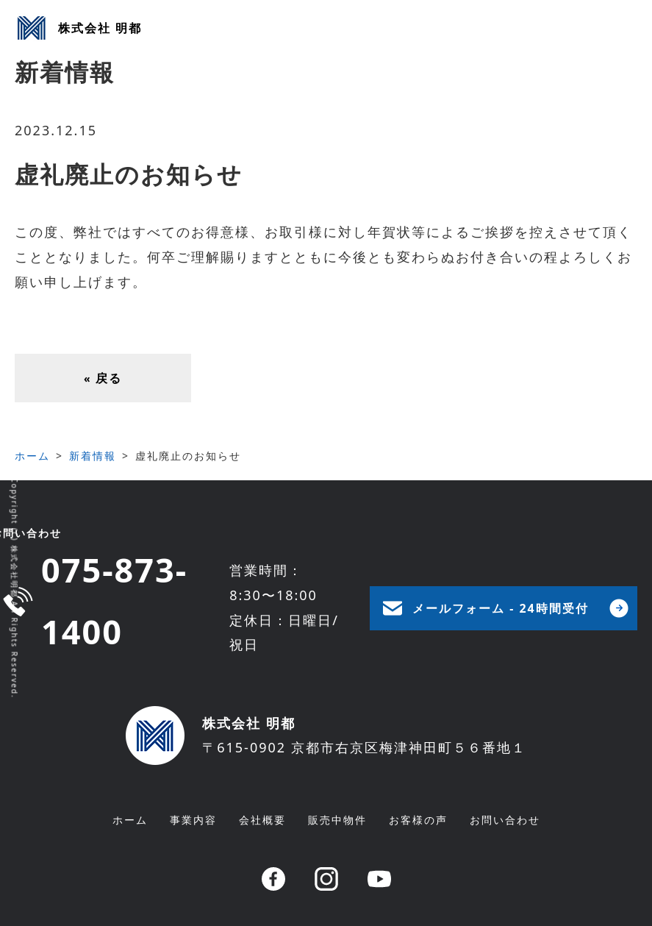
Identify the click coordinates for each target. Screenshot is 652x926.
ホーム (32, 456)
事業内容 (193, 820)
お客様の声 (418, 820)
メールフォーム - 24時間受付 (500, 608)
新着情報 (92, 456)
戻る (103, 378)
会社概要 (262, 820)
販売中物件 (337, 820)
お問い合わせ (505, 820)
